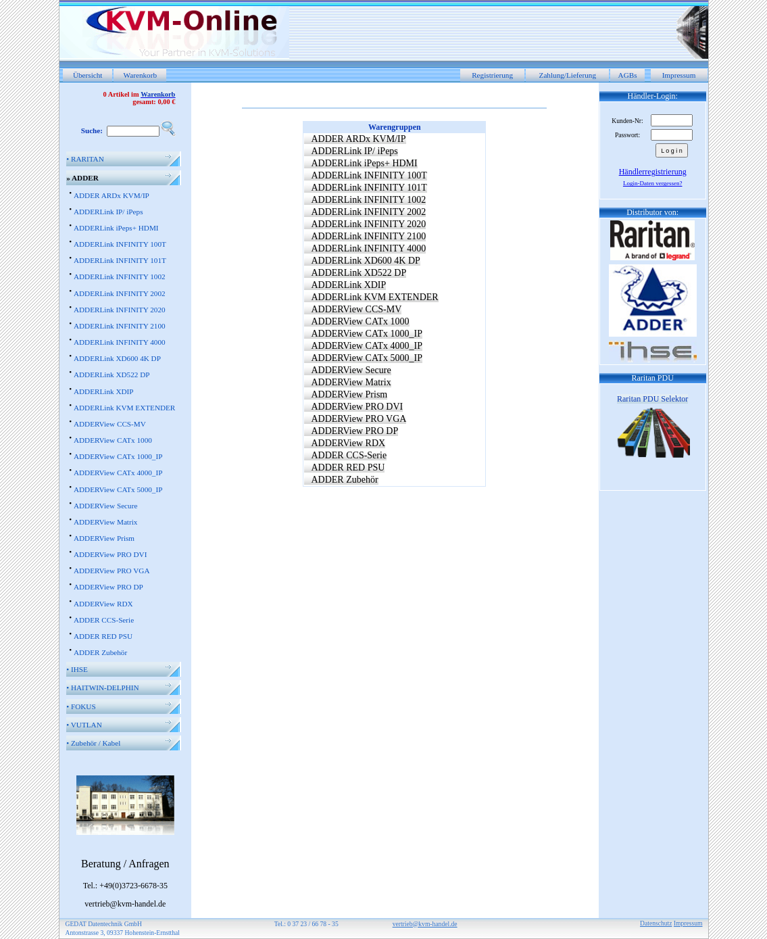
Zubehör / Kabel (93, 743)
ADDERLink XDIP (104, 391)
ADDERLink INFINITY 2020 (120, 310)
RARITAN (85, 159)
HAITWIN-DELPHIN (102, 687)
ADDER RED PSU (103, 636)
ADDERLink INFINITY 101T (120, 260)
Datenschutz (656, 923)
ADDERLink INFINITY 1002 (120, 276)
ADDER (82, 178)
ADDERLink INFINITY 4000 (120, 342)
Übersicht (88, 75)
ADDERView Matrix (105, 522)
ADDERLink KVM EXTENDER (124, 408)
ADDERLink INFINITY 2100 (120, 326)
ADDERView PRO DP (108, 587)
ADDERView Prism (104, 538)
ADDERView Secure (105, 506)
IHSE (77, 669)
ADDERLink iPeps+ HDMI (116, 228)
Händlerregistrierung (653, 171)
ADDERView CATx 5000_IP (118, 489)
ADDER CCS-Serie (104, 620)
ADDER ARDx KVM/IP (111, 195)
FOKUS (80, 706)
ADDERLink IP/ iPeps (108, 212)
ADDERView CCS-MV (110, 424)
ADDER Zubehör (100, 652)
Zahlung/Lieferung (568, 75)
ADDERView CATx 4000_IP (118, 472)
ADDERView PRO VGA (112, 571)
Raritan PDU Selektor (652, 399)
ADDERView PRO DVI (110, 554)
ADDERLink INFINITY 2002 (120, 293)
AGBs (627, 75)
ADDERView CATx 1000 (113, 440)
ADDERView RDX (103, 604)
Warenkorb (140, 75)
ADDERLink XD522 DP (112, 374)
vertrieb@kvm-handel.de (425, 924)
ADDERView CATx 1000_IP (118, 456)
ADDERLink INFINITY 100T (120, 244)
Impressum (679, 75)
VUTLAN (84, 725)
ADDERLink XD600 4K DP (117, 358)
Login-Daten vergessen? (653, 183)
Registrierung (492, 75)
